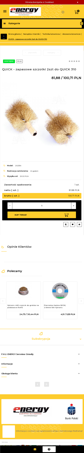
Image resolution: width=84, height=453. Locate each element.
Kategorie (11, 23)
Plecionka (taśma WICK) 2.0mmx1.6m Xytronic (55, 306)
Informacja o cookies (25, 431)
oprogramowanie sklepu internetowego (55, 431)
